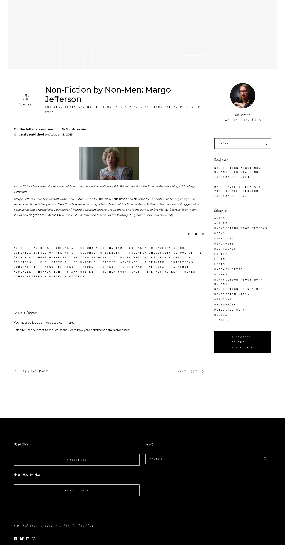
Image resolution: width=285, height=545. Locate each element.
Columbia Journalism (101, 247)
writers (77, 276)
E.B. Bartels (53, 262)
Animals (222, 217)
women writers (28, 276)
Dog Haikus (225, 248)
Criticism (224, 238)
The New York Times (120, 271)
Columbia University (101, 252)
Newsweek (23, 271)
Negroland (132, 266)
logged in (38, 322)
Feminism (74, 106)
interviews (182, 262)
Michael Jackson (99, 266)
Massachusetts (228, 269)
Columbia (65, 247)
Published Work (229, 309)
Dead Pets (224, 243)
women (190, 271)
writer (56, 276)
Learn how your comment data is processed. (99, 330)
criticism (24, 262)
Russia (221, 314)
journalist (25, 266)
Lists (219, 264)
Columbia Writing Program (140, 257)
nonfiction (49, 271)
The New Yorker (162, 271)
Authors (53, 106)
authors (41, 247)
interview (155, 262)
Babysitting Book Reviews (241, 228)
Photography (226, 304)
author (20, 247)
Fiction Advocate (73, 129)
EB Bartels (85, 262)
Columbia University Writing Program (68, 257)
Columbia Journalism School (158, 247)
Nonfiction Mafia (158, 106)
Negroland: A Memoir (43, 215)
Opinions (223, 299)
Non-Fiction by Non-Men (111, 106)
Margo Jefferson (59, 266)
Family (221, 253)
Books (219, 233)
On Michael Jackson (167, 209)
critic (180, 257)
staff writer (80, 271)
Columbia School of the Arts (44, 252)
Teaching (223, 319)
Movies (221, 274)
